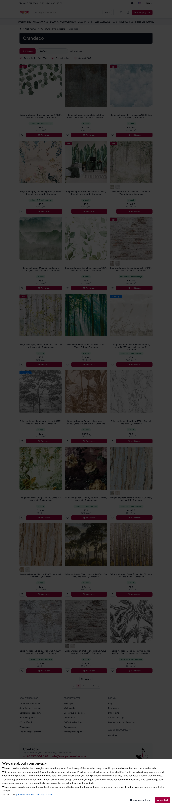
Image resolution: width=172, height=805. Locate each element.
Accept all (162, 800)
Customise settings (140, 800)
